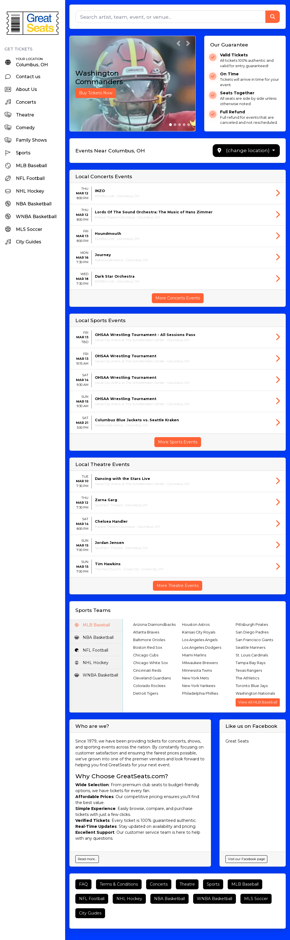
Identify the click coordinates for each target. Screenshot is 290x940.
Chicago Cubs (145, 655)
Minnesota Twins (197, 670)
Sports (213, 884)
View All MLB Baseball (257, 702)
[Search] (170, 16)
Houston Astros (196, 624)
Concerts (159, 884)
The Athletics (247, 678)
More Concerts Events (177, 298)
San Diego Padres (252, 632)
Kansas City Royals (198, 632)
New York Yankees (198, 686)
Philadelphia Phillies (200, 693)
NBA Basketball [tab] (94, 637)
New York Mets (195, 678)
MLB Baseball (245, 884)
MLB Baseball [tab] (92, 625)
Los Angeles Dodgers (201, 647)
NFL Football (92, 898)
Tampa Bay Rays (250, 663)
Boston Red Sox (147, 647)
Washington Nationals (255, 693)
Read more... (87, 859)
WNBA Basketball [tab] (96, 675)
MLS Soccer (256, 898)
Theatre (187, 884)
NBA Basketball (169, 898)
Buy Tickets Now (95, 92)
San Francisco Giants (254, 640)
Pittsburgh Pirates (252, 624)
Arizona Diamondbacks (154, 624)
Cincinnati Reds (147, 670)
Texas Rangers (249, 670)
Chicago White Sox (150, 663)
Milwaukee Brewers (200, 663)
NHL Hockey (129, 898)
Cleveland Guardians (152, 678)
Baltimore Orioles (149, 640)
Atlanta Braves (146, 632)
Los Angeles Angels (200, 640)
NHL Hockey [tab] (91, 662)
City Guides (90, 913)
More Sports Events (177, 442)
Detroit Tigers (145, 693)
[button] (178, 43)
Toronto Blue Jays (252, 686)
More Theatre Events (178, 585)
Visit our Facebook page (246, 859)
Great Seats (237, 741)
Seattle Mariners (250, 647)
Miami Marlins (194, 655)
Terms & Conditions (119, 884)
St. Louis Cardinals (252, 655)
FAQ (83, 884)
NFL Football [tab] (91, 650)
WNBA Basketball (214, 898)
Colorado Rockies (149, 686)
